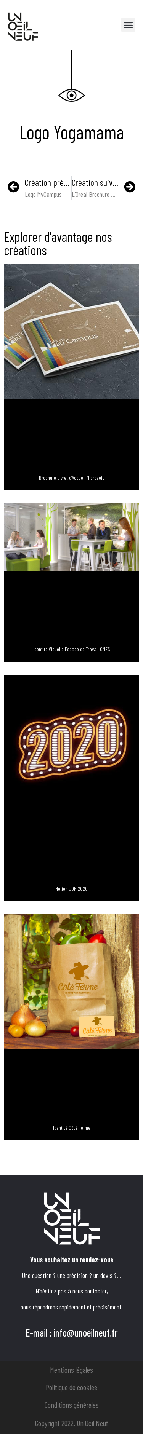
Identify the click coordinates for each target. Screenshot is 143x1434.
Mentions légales (71, 1369)
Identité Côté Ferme (71, 1127)
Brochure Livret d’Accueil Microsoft (71, 477)
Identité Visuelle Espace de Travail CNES (71, 649)
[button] (128, 25)
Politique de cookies (71, 1387)
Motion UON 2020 (71, 888)
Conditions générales (72, 1404)
